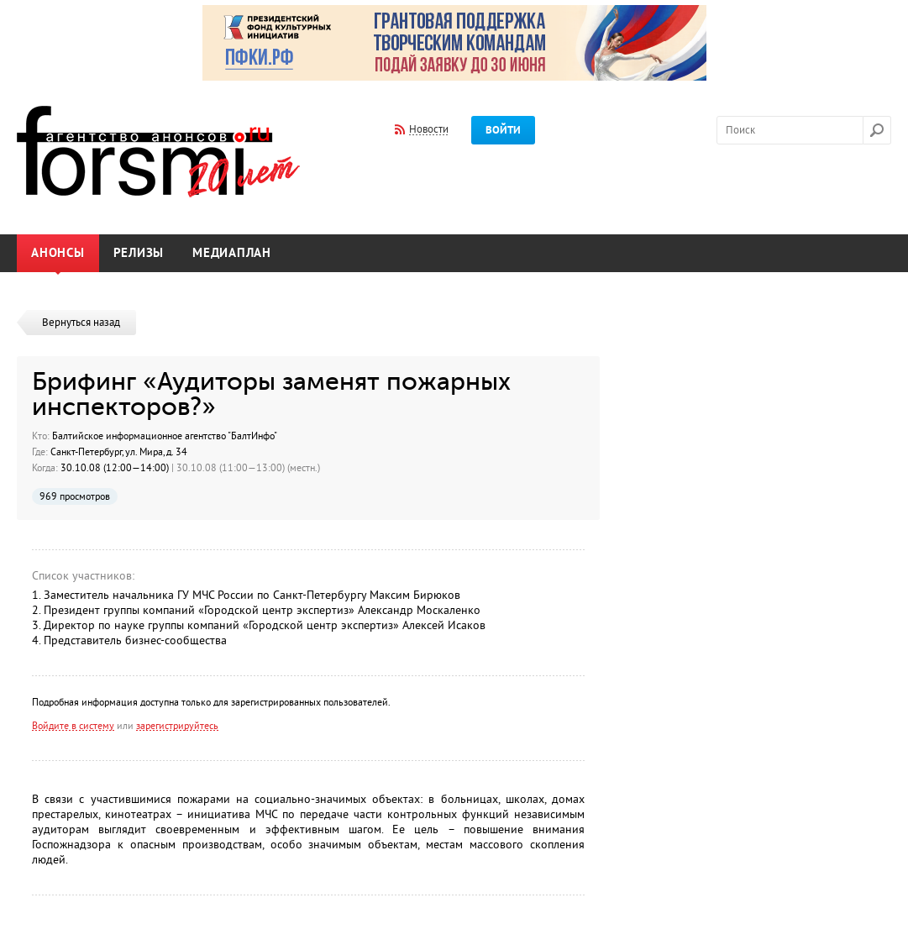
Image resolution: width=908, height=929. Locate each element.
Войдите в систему (73, 726)
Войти (503, 130)
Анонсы (58, 253)
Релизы (139, 253)
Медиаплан (231, 253)
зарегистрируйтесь (177, 726)
